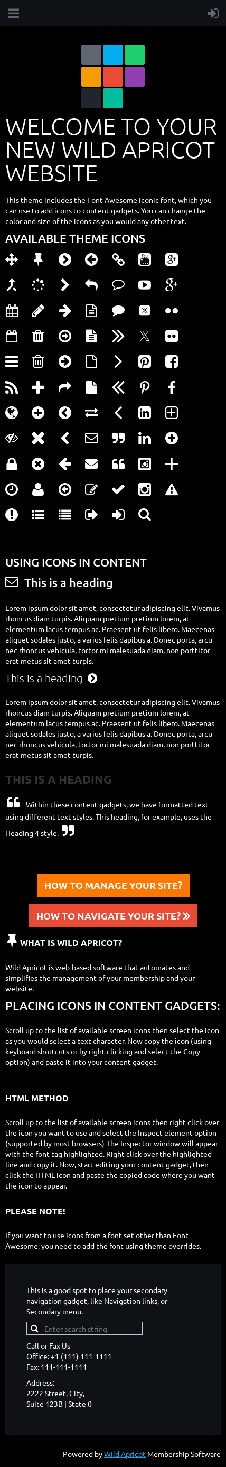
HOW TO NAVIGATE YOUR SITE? (113, 915)
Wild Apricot (125, 1454)
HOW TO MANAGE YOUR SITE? (113, 885)
